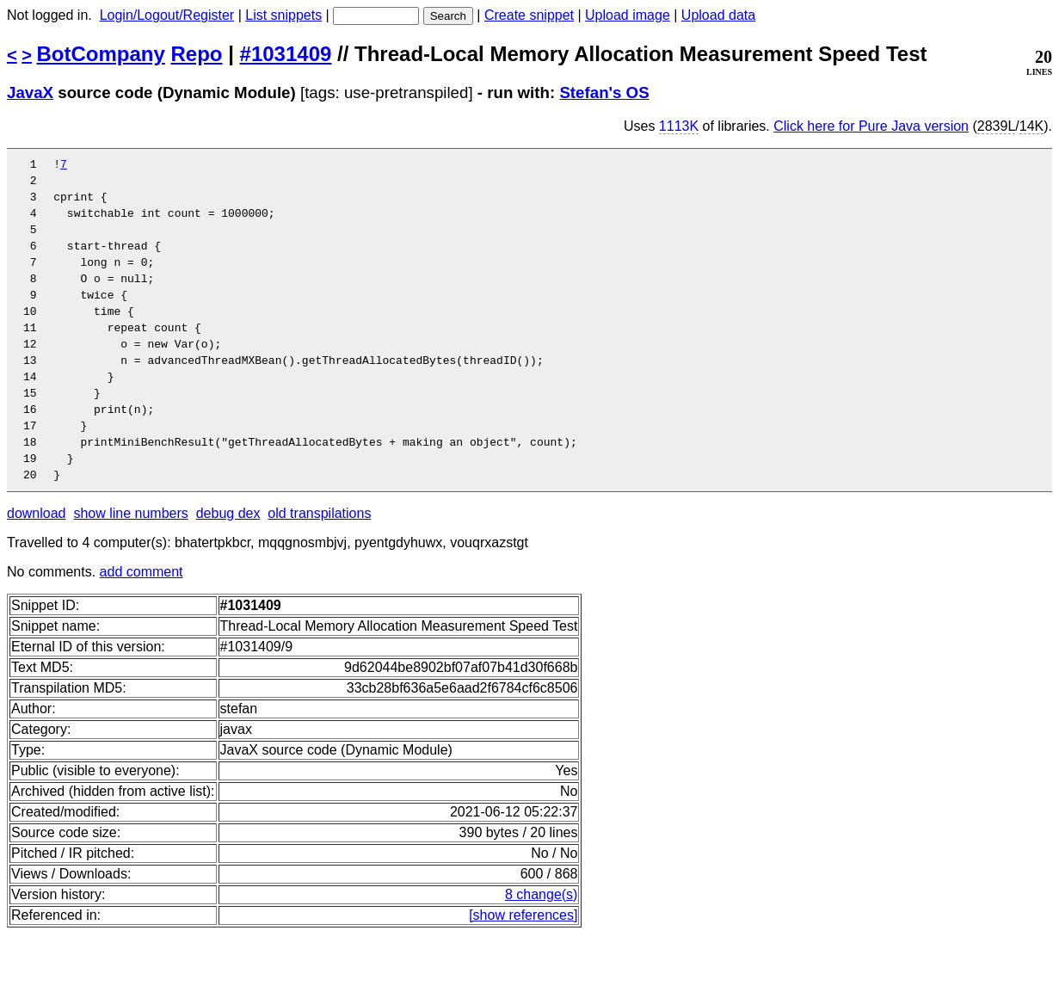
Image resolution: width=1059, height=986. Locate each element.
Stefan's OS (604, 92)
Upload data (718, 15)
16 (36, 450)
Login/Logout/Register (167, 15)
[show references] (523, 966)
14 (36, 412)
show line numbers (130, 565)
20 (36, 525)
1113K (679, 126)
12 (36, 374)
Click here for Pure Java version (871, 126)
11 (36, 355)
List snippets (283, 15)
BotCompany (101, 53)
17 (36, 469)
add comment (141, 623)
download (36, 565)
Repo (197, 53)
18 (36, 488)
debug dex (228, 565)
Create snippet (529, 15)
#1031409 (286, 53)
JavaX (30, 92)
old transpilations (319, 565)
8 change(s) (541, 946)
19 (36, 507)
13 (36, 393)
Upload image (627, 15)
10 (36, 336)
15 (36, 431)
